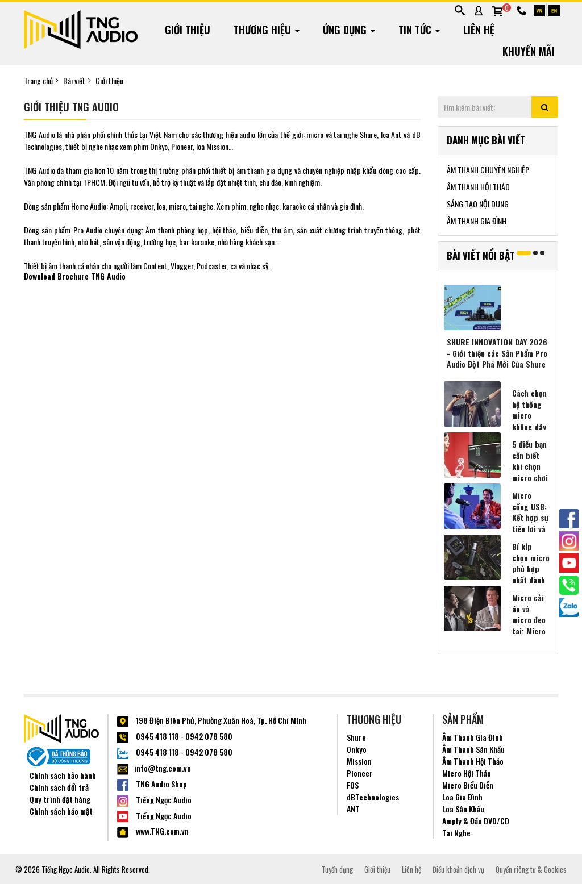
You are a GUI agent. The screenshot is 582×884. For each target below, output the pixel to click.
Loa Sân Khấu (463, 809)
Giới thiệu (109, 81)
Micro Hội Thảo (466, 773)
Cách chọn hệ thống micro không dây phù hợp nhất (529, 421)
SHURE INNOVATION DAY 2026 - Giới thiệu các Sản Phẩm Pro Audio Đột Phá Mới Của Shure (497, 353)
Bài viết (74, 81)
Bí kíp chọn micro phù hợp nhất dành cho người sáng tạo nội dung (531, 580)
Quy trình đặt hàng (60, 799)
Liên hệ (411, 869)
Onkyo (357, 749)
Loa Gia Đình (462, 797)
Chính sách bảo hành (63, 775)
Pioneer (360, 773)
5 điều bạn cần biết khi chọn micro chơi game (530, 466)
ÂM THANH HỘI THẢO (478, 187)
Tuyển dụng (337, 869)
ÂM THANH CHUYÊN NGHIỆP (488, 170)
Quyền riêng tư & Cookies (531, 869)
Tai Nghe (456, 833)
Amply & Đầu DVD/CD (475, 821)
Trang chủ (38, 81)
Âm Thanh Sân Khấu (473, 749)
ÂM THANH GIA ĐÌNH (476, 221)
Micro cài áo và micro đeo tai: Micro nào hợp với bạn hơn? (529, 631)
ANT (353, 809)
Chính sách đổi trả (59, 787)
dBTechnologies (373, 797)
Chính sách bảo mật (61, 811)
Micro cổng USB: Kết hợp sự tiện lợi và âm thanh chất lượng (530, 523)
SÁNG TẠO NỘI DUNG (478, 204)
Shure (356, 737)
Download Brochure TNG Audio (75, 276)
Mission (359, 761)
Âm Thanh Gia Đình (472, 737)
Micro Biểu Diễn (467, 785)
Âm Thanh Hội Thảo (473, 761)
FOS (353, 785)
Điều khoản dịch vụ (458, 869)
